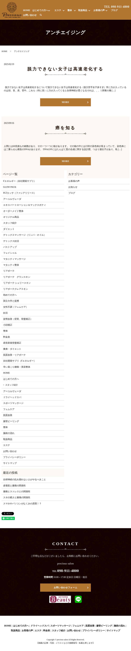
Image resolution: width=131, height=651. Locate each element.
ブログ (114, 10)
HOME (26, 10)
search (40, 15)
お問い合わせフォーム (65, 587)
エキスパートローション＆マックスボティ (24, 205)
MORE (65, 102)
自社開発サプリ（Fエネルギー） (19, 361)
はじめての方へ (40, 10)
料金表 (6, 337)
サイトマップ (10, 463)
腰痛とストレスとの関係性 (16, 491)
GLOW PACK (9, 187)
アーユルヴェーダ (12, 199)
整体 (69, 10)
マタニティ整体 (11, 265)
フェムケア (8, 409)
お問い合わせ (30, 15)
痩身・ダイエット (12, 349)
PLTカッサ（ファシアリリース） (19, 193)
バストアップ (10, 247)
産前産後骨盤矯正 (12, 343)
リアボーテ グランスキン (16, 277)
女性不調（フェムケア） (15, 307)
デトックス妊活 (11, 241)
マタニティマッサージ (14, 259)
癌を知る (65, 128)
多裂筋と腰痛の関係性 (14, 485)
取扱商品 (82, 10)
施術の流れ (8, 433)
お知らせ (72, 187)
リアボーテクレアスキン (15, 289)
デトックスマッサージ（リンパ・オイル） (24, 235)
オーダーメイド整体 (13, 211)
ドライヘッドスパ (12, 397)
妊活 (5, 313)
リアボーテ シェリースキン (17, 283)
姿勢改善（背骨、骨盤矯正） (17, 319)
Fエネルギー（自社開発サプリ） (19, 181)
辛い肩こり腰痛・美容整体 (16, 367)
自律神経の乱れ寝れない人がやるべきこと (24, 479)
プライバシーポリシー (14, 457)
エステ (57, 10)
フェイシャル (10, 253)
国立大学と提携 (11, 301)
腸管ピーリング (11, 421)
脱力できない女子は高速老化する (65, 69)
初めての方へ (10, 295)
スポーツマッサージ (13, 403)
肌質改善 (7, 415)
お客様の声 (99, 10)
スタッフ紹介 (10, 223)
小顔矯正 (7, 325)
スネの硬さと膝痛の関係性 (16, 497)
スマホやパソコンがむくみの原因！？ (22, 503)
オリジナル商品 (11, 217)
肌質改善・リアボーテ (14, 355)
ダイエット (8, 229)
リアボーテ (8, 271)
